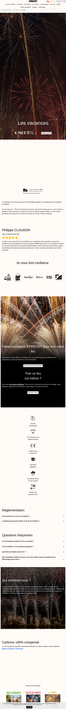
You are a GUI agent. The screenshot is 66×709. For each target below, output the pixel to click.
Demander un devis (33, 392)
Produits (58, 4)
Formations (34, 7)
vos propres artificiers (16, 384)
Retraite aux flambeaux (26, 7)
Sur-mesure (52, 4)
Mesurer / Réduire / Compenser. (12, 648)
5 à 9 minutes (20, 4)
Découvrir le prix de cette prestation (33, 365)
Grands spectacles (44, 4)
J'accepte (29, 707)
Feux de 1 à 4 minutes (10, 4)
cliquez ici (44, 704)
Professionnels (42, 7)
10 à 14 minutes (27, 4)
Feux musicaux (35, 4)
